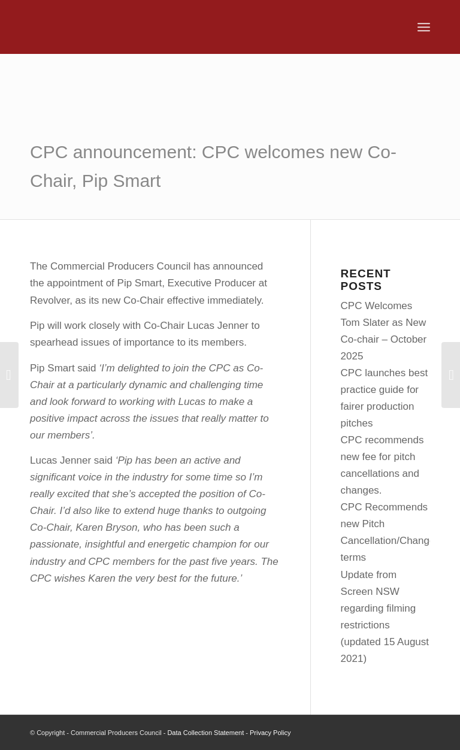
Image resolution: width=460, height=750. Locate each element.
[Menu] (423, 27)
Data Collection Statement (205, 732)
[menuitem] (423, 27)
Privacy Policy (270, 732)
